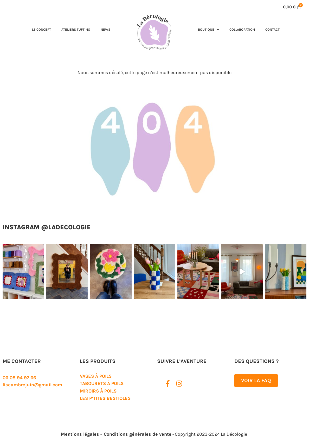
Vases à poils (96, 376)
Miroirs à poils (98, 391)
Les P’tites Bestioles (105, 398)
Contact (272, 29)
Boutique (208, 29)
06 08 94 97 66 (19, 378)
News (105, 29)
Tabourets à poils (102, 383)
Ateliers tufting (75, 29)
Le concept (41, 29)
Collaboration (242, 29)
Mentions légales (80, 434)
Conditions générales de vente (137, 434)
